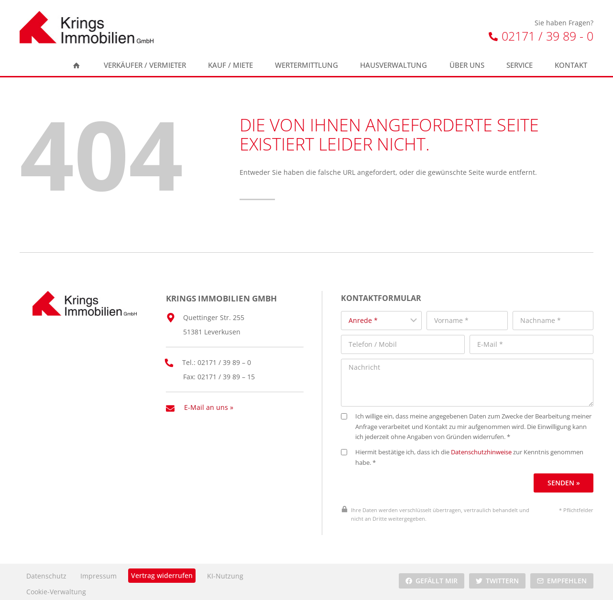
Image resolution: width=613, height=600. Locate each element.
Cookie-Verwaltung (56, 587)
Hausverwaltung (393, 65)
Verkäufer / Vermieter (145, 65)
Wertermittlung (306, 65)
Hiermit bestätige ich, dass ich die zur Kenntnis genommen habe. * (467, 453)
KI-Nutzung (225, 572)
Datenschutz (46, 572)
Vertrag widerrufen (162, 571)
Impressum (98, 572)
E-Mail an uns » (208, 403)
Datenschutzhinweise (486, 448)
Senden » (564, 478)
